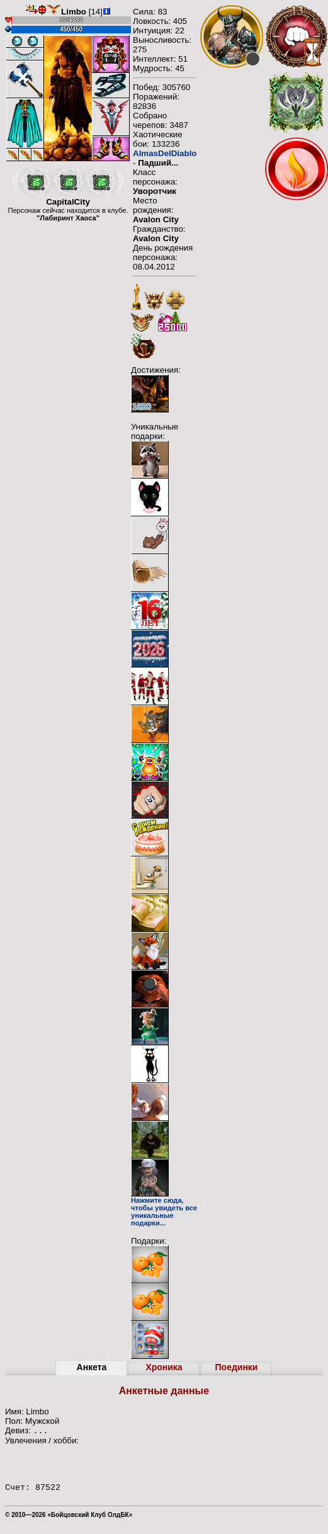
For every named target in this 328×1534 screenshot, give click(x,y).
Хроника (163, 1367)
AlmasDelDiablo (164, 153)
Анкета (92, 1367)
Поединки (236, 1367)
